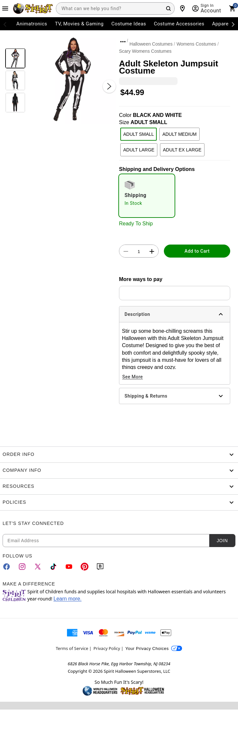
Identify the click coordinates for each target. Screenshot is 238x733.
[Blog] (100, 566)
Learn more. (67, 598)
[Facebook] (6, 566)
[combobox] (115, 8)
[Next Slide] (109, 86)
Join (222, 540)
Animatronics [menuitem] (31, 24)
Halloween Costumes (150, 44)
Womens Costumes (196, 44)
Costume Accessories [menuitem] (179, 24)
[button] (72, 79)
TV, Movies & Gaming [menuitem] (79, 24)
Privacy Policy (106, 648)
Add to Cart (197, 251)
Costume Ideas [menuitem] (129, 24)
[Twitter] (38, 566)
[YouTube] (69, 566)
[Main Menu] (5, 8)
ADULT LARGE (138, 149)
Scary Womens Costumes (145, 51)
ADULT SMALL (138, 134)
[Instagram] (22, 566)
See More (132, 376)
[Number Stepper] (138, 251)
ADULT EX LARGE (182, 149)
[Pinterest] (84, 566)
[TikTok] (53, 566)
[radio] (147, 195)
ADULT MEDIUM (179, 134)
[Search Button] (168, 8)
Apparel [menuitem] (221, 24)
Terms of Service (72, 648)
